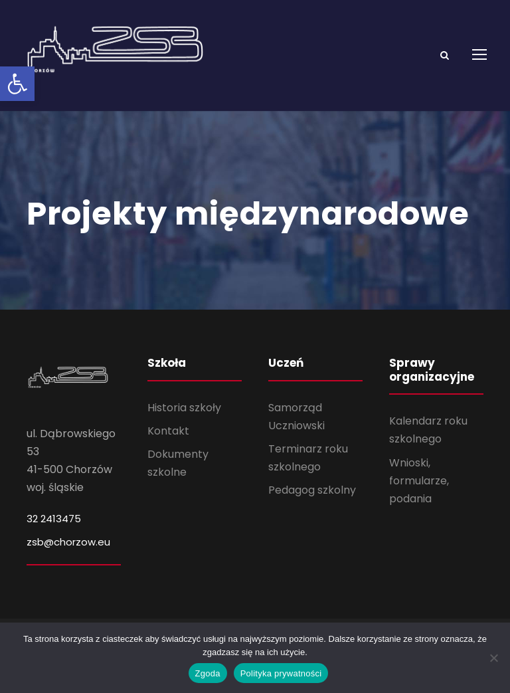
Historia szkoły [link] (184, 416)
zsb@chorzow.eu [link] (68, 550)
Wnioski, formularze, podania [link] (419, 489)
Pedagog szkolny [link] (312, 499)
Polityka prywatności (281, 673)
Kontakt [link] (168, 439)
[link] (17, 83)
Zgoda (207, 673)
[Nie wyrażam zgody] (493, 657)
